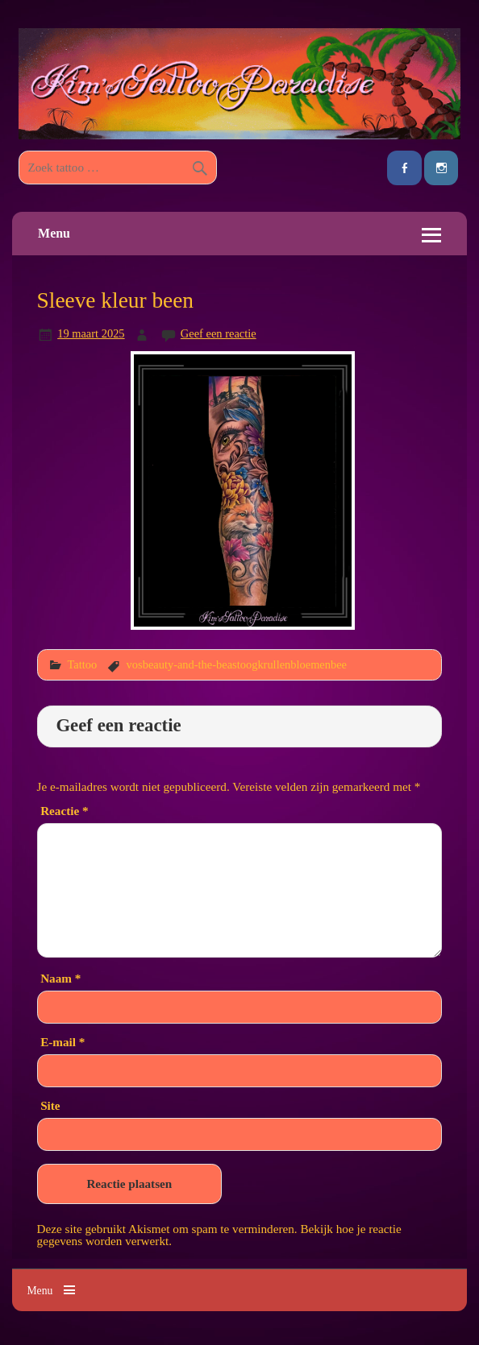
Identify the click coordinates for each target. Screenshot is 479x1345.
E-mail (62, 1042)
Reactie (64, 811)
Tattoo (82, 664)
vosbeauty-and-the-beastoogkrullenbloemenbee (237, 664)
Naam (60, 978)
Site (50, 1105)
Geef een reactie (218, 333)
